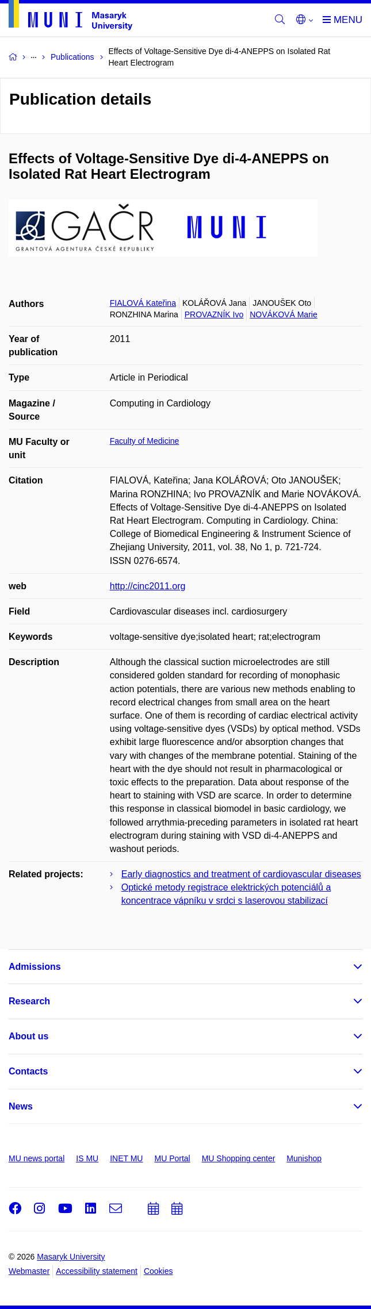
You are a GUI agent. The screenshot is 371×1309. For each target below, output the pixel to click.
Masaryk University (71, 1256)
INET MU (126, 1158)
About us (28, 1036)
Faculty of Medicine (144, 441)
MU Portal (172, 1158)
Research (29, 1001)
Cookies (158, 1271)
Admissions (35, 967)
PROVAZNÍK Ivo (214, 314)
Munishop (304, 1158)
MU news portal (36, 1158)
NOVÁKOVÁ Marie (283, 314)
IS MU (87, 1158)
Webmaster (29, 1271)
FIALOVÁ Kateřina (143, 303)
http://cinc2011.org (148, 586)
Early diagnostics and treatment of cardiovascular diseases (241, 874)
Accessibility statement (96, 1271)
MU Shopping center (239, 1158)
